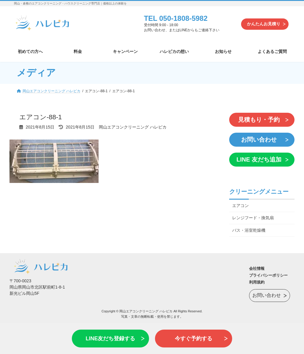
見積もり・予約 (259, 119)
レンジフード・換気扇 (253, 217)
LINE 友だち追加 (258, 159)
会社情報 (257, 268)
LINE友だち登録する (110, 339)
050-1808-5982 (183, 18)
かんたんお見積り (263, 23)
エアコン (240, 205)
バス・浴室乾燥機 (248, 230)
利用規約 (257, 282)
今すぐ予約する (193, 339)
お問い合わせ (259, 139)
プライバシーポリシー (268, 275)
